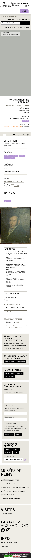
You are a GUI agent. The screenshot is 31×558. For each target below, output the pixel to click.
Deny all (17, 556)
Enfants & (6, 514)
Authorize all (8, 556)
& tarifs (9, 542)
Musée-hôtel (10, 499)
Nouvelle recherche (19, 19)
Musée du (13, 491)
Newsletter (4, 546)
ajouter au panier (9, 27)
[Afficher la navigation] (4, 3)
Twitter (7, 449)
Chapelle (8, 495)
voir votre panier (24, 27)
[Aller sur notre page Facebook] (3, 530)
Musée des (10, 480)
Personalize (24, 556)
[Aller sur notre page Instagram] (8, 530)
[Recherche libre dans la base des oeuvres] (10, 23)
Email (15, 452)
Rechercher (25, 23)
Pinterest (8, 452)
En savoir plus (27, 6)
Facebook (15, 449)
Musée (24, 11)
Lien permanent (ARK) (9, 456)
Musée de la (15, 488)
